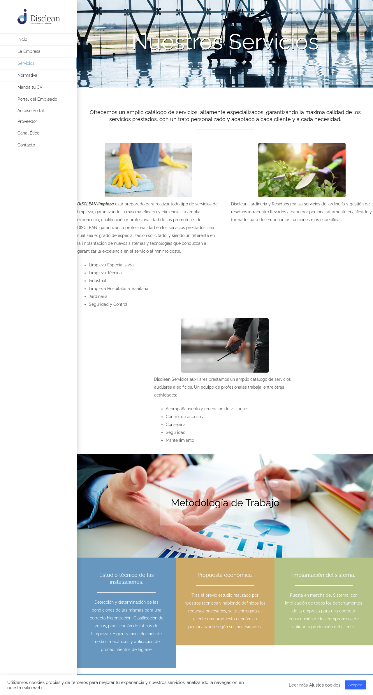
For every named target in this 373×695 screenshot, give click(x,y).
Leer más (298, 684)
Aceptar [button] (355, 685)
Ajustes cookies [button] (324, 684)
